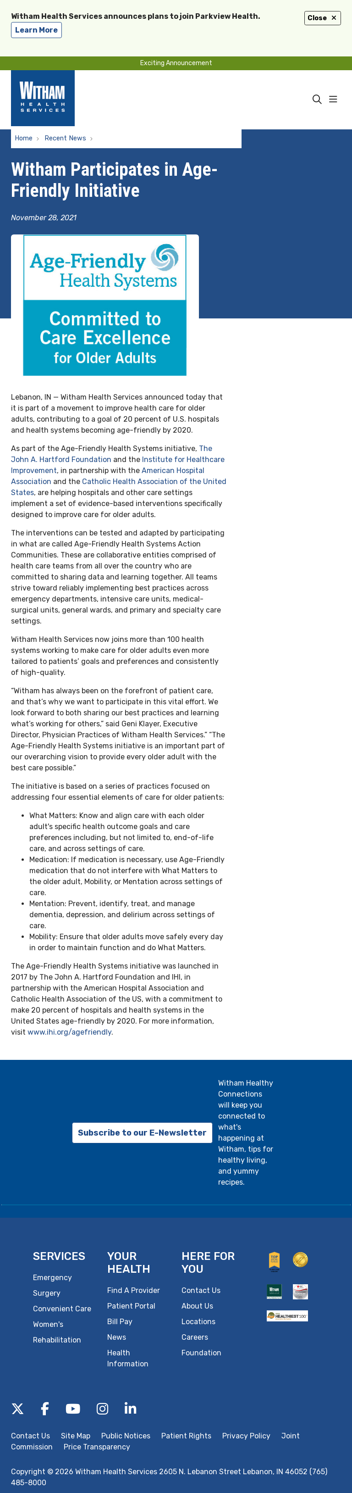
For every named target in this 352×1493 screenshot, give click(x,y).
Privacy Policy (246, 1436)
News (116, 1337)
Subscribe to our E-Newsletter (142, 1133)
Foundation (201, 1352)
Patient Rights (186, 1436)
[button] (335, 99)
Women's (48, 1324)
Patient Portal (131, 1306)
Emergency (52, 1277)
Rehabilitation (57, 1340)
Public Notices (125, 1436)
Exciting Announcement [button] (176, 63)
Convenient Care (62, 1308)
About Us (197, 1306)
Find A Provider (133, 1290)
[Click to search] (317, 99)
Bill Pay (119, 1321)
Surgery (46, 1293)
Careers (195, 1337)
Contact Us (201, 1290)
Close (323, 18)
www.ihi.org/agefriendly (69, 1032)
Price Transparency (97, 1447)
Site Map (75, 1436)
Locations (198, 1321)
